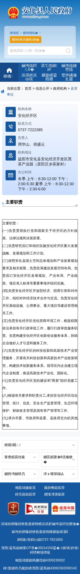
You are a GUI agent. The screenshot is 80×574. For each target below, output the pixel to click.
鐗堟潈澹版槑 (54, 494)
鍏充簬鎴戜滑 (25, 494)
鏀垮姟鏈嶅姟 (69, 67)
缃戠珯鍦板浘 (25, 487)
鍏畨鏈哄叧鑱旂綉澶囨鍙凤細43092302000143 (40, 568)
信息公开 (42, 88)
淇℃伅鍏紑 (49, 67)
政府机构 (60, 88)
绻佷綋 (14, 32)
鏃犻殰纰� (30, 32)
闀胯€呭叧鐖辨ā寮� (25, 39)
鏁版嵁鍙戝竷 (49, 77)
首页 (28, 88)
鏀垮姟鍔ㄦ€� (29, 67)
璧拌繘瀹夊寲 (69, 77)
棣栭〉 (9, 72)
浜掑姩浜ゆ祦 (29, 77)
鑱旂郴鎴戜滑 (54, 487)
